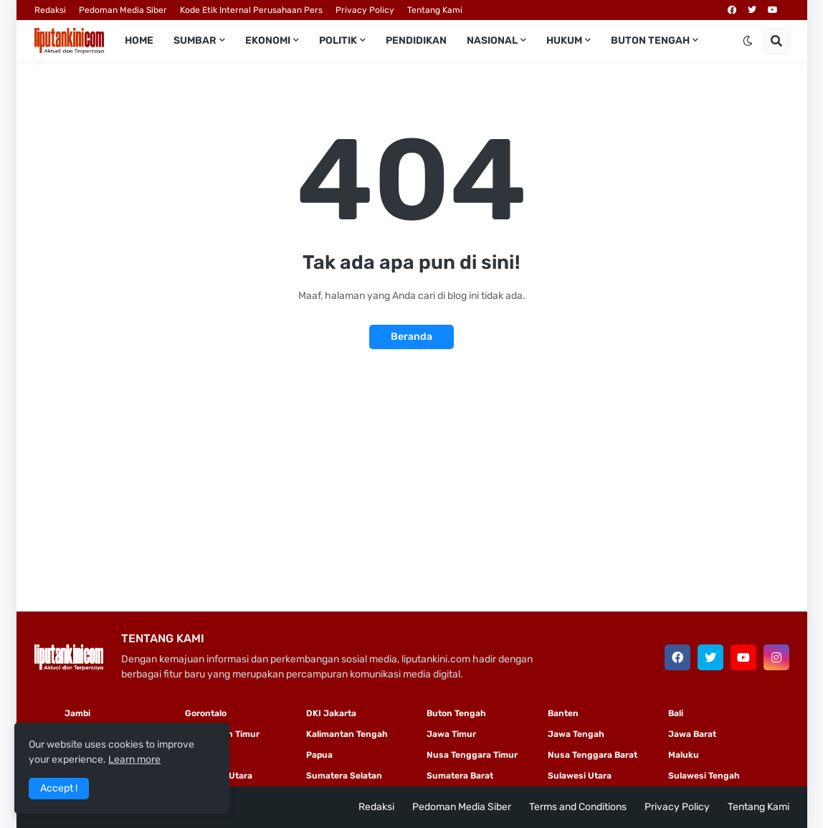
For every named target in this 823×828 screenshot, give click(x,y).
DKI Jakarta (331, 713)
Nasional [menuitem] (492, 40)
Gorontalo (206, 713)
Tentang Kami (434, 10)
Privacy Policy (365, 10)
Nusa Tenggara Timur (472, 755)
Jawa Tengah (576, 734)
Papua (319, 755)
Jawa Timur (451, 734)
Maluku (683, 755)
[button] (747, 41)
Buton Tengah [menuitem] (650, 40)
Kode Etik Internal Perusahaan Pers (251, 10)
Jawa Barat (692, 734)
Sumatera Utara (218, 776)
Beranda (411, 336)
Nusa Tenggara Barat (592, 755)
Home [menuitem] (139, 40)
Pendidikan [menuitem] (416, 40)
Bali (675, 713)
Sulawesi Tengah (704, 776)
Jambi (77, 713)
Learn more (134, 759)
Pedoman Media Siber (123, 10)
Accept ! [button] (58, 788)
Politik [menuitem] (338, 40)
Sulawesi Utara (580, 776)
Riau (194, 755)
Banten (563, 713)
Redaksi (50, 10)
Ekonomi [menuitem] (267, 40)
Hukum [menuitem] (564, 40)
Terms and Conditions (578, 807)
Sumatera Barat (460, 776)
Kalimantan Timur (222, 734)
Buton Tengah (456, 713)
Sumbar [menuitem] (195, 40)
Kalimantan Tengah (347, 734)
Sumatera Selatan (344, 776)
